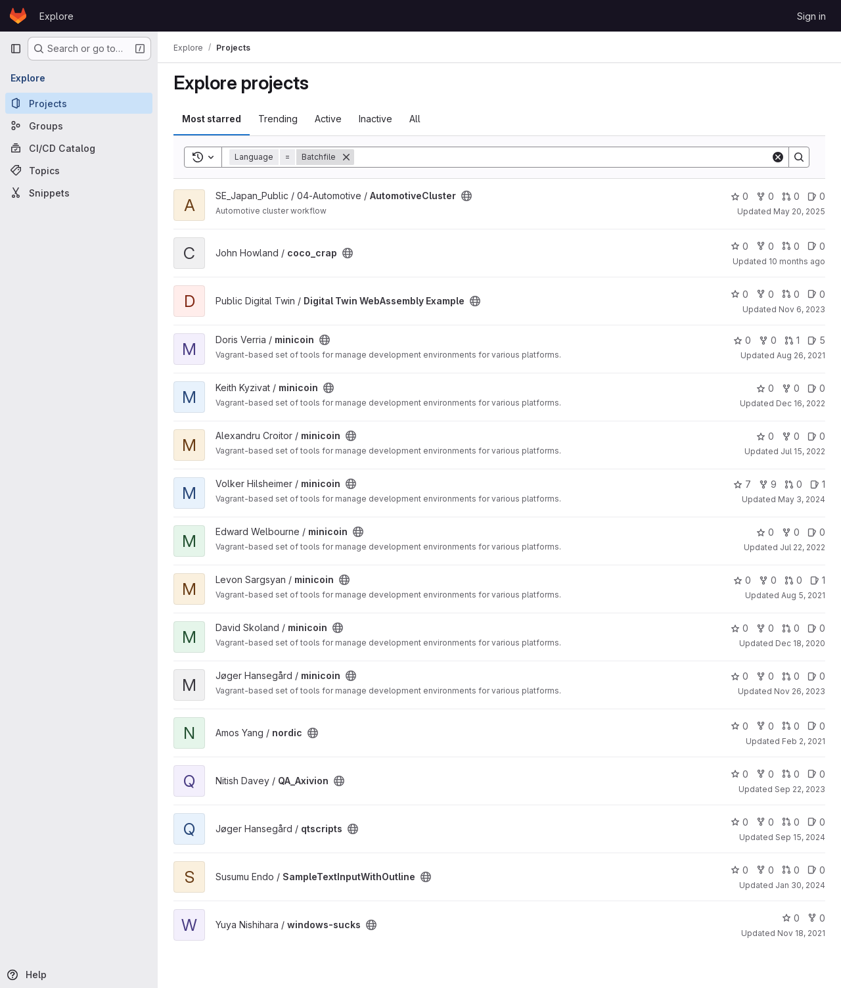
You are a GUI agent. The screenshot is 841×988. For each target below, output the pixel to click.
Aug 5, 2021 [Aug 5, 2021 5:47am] (803, 595)
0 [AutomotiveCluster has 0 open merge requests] (791, 196)
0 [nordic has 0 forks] (765, 726)
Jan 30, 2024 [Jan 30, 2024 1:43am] (800, 885)
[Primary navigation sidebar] (15, 48)
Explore (56, 16)
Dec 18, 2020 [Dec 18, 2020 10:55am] (800, 643)
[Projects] (78, 103)
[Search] (562, 157)
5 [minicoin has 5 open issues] (816, 340)
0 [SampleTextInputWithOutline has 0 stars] (739, 870)
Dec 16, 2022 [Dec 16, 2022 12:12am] (800, 403)
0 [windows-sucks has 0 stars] (791, 918)
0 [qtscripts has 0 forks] (765, 822)
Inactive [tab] (375, 118)
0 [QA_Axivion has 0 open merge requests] (791, 774)
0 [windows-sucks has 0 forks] (816, 918)
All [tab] (414, 118)
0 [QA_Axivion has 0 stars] (739, 774)
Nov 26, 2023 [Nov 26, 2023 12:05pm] (799, 691)
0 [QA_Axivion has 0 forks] (765, 774)
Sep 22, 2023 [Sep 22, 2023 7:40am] (800, 789)
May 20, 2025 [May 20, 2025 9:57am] (799, 211)
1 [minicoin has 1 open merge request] (792, 340)
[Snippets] (78, 192)
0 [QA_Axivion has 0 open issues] (816, 774)
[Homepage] (18, 15)
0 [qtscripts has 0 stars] (739, 822)
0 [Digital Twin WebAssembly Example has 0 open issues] (816, 294)
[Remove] (346, 157)
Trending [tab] (278, 118)
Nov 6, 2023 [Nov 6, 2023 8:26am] (802, 309)
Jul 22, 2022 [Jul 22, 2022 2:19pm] (802, 547)
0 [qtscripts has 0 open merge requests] (791, 822)
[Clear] (778, 157)
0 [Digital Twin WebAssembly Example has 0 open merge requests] (791, 294)
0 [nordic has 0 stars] (739, 726)
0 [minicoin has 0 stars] (742, 340)
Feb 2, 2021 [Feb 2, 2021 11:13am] (803, 741)
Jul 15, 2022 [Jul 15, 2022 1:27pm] (803, 451)
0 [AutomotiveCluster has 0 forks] (765, 196)
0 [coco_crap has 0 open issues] (816, 246)
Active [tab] (328, 118)
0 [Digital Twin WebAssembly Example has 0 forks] (765, 294)
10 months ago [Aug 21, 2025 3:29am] (797, 261)
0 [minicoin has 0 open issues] (816, 388)
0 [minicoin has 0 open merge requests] (793, 484)
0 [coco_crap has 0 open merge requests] (791, 246)
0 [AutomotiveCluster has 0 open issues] (816, 196)
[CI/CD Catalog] (78, 147)
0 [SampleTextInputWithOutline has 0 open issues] (816, 870)
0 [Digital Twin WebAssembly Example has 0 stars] (739, 294)
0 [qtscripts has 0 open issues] (816, 822)
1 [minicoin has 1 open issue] (817, 484)
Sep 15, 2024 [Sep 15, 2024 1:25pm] (800, 837)
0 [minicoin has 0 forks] (768, 340)
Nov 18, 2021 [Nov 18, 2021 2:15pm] (801, 933)
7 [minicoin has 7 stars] (742, 484)
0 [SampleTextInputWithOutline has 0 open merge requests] (791, 870)
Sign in (811, 16)
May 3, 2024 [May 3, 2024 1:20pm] (801, 499)
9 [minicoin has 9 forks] (768, 484)
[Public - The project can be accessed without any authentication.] (466, 196)
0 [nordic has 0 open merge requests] (791, 726)
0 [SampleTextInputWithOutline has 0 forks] (765, 870)
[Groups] (78, 125)
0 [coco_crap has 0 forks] (765, 246)
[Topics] (78, 170)
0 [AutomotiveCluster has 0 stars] (739, 196)
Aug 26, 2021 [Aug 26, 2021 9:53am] (801, 355)
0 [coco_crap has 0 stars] (739, 246)
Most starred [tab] (211, 118)
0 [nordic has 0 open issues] (816, 726)
